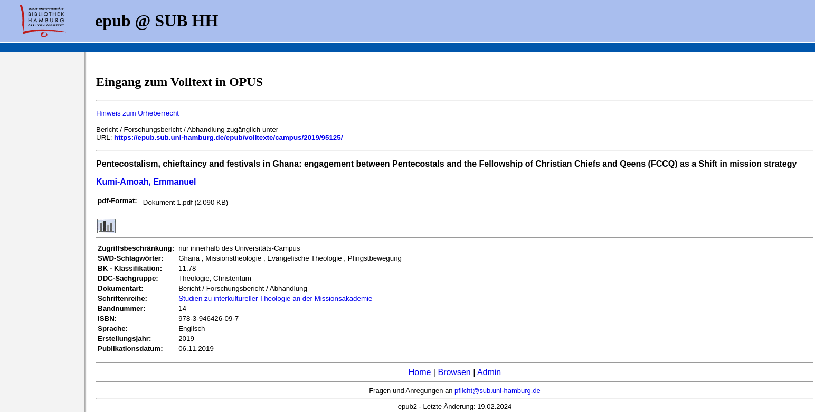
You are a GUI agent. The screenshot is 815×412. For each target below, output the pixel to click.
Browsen (454, 372)
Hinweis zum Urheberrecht (137, 113)
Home (420, 372)
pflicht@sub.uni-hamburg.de (497, 391)
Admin (489, 372)
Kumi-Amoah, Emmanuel (146, 181)
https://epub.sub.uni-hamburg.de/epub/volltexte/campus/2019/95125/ (228, 137)
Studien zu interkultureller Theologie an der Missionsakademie (275, 298)
